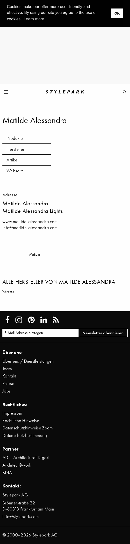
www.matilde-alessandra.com (30, 221)
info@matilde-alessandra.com (30, 227)
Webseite (15, 171)
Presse (8, 383)
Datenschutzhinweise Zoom (27, 428)
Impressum (12, 413)
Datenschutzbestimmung (24, 435)
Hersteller (15, 149)
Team (7, 368)
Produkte (15, 138)
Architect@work (16, 465)
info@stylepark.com (20, 516)
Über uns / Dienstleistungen (28, 361)
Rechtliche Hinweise (20, 420)
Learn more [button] (34, 19)
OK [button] (117, 13)
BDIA (7, 472)
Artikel (12, 160)
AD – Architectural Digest (25, 457)
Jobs (6, 391)
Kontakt (9, 376)
